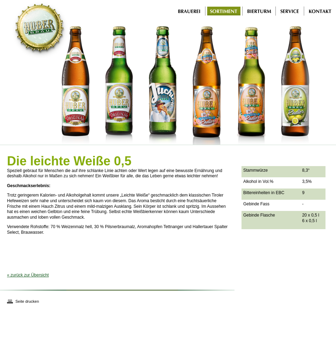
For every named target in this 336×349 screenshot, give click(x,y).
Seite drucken (27, 301)
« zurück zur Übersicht (28, 275)
